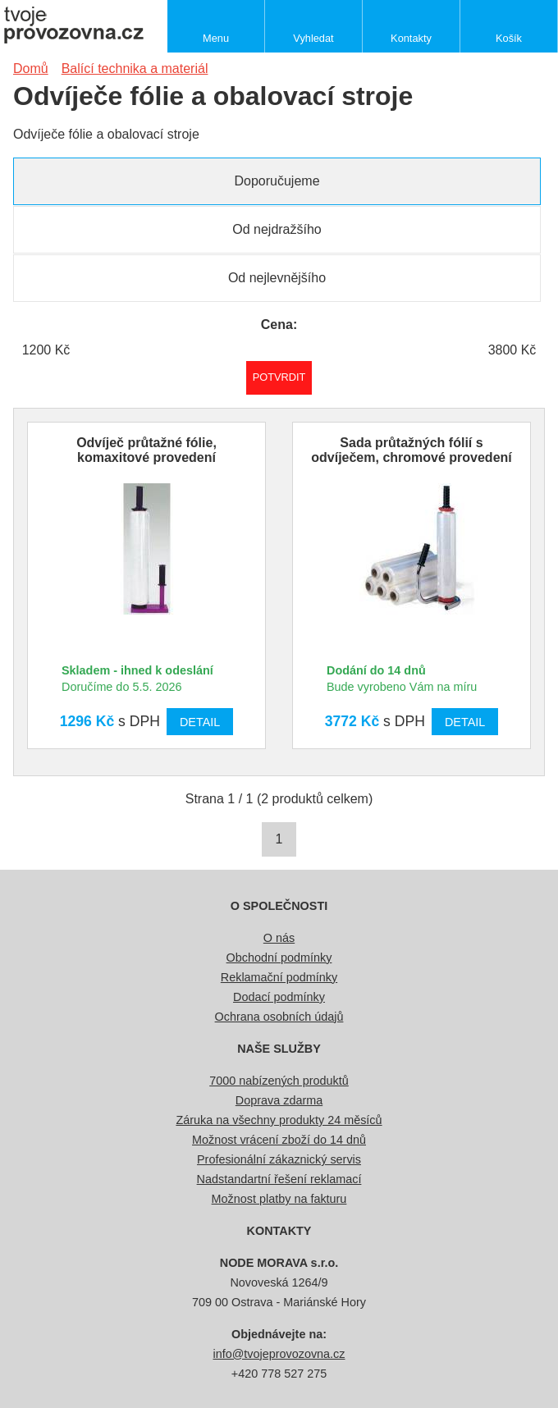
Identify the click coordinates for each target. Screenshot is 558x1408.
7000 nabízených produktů (279, 1080)
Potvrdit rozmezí (279, 377)
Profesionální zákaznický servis (279, 1159)
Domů (30, 68)
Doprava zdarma (279, 1100)
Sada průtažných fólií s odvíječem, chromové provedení (411, 450)
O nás (279, 937)
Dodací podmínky (279, 996)
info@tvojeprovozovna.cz (279, 1353)
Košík (509, 38)
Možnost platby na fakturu (279, 1198)
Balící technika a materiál (135, 68)
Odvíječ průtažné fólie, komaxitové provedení (146, 450)
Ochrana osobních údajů (279, 1016)
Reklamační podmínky (279, 977)
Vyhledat (313, 38)
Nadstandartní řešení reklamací (279, 1179)
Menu (216, 38)
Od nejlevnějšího (277, 278)
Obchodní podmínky (279, 957)
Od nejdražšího (277, 229)
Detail (200, 722)
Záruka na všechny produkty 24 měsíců (279, 1120)
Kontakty (411, 38)
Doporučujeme (276, 181)
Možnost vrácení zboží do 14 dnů (279, 1139)
